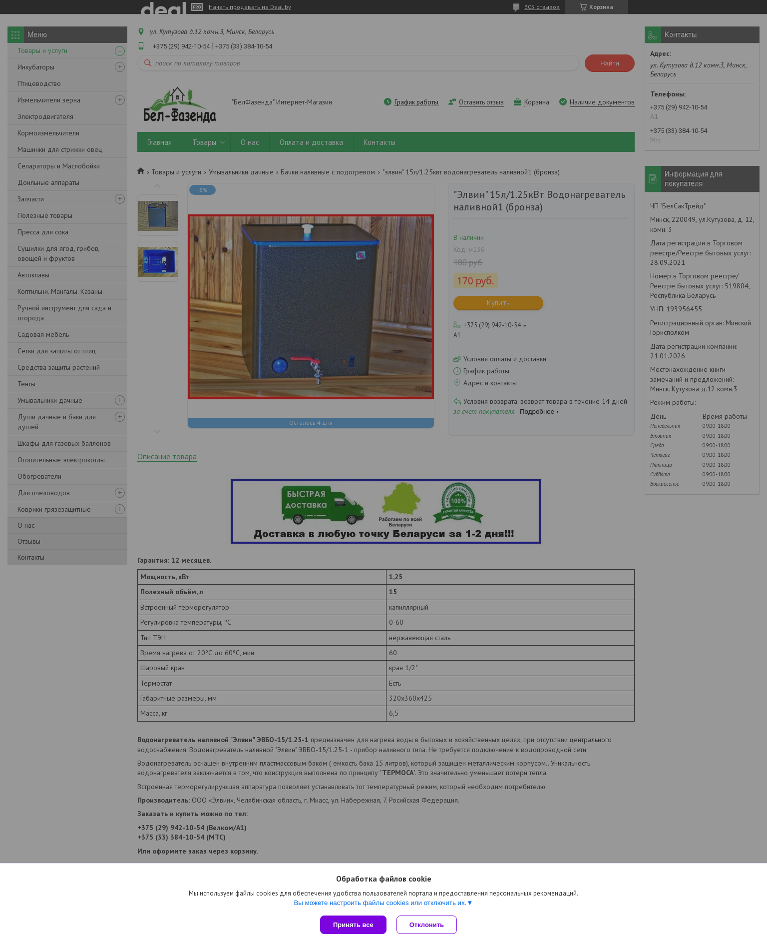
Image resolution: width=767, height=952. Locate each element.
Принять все (353, 925)
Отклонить (426, 925)
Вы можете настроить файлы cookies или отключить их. (380, 903)
